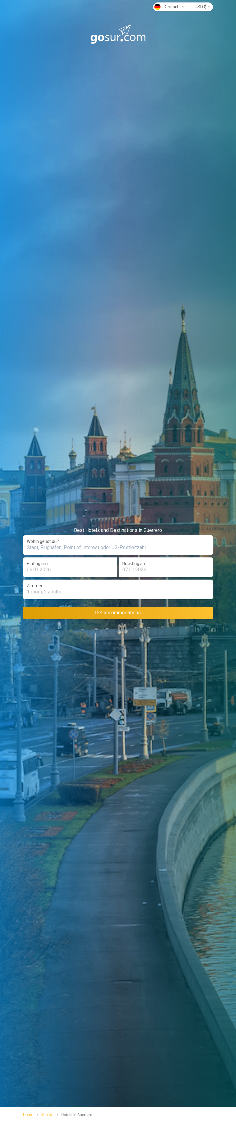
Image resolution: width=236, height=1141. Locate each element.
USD (202, 6)
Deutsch (169, 7)
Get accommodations (118, 613)
